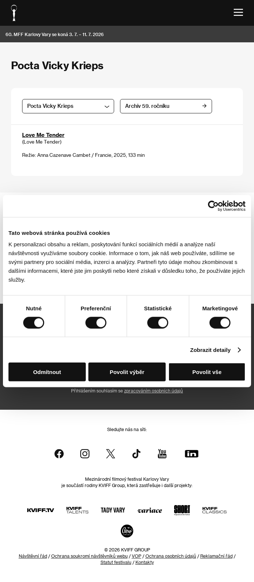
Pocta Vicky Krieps (50, 106)
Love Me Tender (43, 134)
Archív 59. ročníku (147, 106)
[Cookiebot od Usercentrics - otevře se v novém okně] (213, 205)
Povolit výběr (127, 372)
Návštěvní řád (33, 555)
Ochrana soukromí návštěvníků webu (89, 555)
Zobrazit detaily (210, 349)
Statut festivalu (115, 562)
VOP (136, 555)
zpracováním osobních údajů (153, 390)
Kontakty (144, 562)
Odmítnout (47, 372)
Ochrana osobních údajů (170, 555)
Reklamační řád (216, 555)
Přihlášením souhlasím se (127, 390)
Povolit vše (207, 372)
